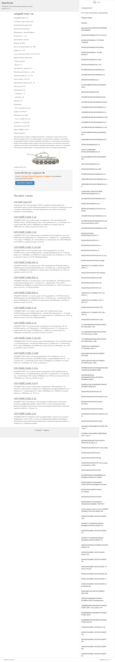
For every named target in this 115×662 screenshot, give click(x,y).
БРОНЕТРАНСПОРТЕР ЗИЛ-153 (91, 391)
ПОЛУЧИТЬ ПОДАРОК (25, 183)
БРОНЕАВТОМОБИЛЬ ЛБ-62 (90, 203)
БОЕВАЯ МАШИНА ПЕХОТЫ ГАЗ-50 (93, 627)
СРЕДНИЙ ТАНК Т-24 (25, 217)
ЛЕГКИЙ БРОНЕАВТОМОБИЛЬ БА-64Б (94, 228)
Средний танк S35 (23, 202)
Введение (84, 23)
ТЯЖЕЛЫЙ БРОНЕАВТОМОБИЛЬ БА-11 (94, 179)
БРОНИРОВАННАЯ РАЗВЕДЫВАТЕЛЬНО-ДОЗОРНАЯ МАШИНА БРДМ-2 (92, 377)
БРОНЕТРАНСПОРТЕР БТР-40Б (91, 283)
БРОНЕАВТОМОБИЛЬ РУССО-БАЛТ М (94, 35)
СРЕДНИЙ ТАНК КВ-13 (26, 262)
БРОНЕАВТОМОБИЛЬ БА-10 (90, 164)
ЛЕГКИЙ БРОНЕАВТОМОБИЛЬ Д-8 (92, 69)
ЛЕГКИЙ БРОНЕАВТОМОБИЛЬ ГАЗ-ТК (94, 127)
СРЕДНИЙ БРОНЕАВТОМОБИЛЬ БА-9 (93, 122)
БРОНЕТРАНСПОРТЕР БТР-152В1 (92, 319)
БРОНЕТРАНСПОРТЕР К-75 (90, 240)
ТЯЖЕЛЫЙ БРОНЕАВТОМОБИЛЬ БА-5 (94, 139)
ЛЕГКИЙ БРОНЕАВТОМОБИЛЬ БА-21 (93, 174)
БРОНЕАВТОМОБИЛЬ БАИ (90, 92)
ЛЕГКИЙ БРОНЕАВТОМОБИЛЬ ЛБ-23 (93, 198)
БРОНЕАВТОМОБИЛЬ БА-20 (90, 144)
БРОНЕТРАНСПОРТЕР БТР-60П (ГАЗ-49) (94, 396)
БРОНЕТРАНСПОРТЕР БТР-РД (91, 458)
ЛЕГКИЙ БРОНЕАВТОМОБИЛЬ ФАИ (93, 97)
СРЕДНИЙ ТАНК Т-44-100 (27, 338)
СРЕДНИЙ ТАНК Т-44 (25, 323)
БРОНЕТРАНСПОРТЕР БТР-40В (91, 278)
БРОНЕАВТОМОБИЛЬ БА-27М (91, 64)
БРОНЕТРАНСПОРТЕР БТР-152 (91, 288)
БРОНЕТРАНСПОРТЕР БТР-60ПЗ (91, 421)
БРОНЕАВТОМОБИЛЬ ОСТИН (91, 59)
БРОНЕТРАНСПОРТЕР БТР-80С (91, 497)
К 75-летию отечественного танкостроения (94, 13)
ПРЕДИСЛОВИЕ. (86, 18)
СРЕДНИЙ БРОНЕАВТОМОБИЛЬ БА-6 (93, 112)
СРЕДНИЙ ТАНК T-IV (25, 413)
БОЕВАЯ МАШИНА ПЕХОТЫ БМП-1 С (94, 579)
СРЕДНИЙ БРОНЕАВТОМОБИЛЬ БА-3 (93, 107)
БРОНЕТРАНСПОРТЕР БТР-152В (91, 307)
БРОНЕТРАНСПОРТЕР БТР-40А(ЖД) (93, 273)
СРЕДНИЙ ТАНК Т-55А (26, 368)
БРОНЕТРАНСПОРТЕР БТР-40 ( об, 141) (94, 255)
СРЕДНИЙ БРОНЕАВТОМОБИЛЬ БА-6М (94, 117)
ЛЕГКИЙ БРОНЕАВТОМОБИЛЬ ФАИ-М (94, 102)
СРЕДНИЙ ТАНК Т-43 (25, 307)
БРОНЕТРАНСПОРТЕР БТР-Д (90, 453)
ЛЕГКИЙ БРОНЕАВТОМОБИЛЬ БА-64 (93, 216)
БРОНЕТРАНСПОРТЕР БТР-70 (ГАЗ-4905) (94, 448)
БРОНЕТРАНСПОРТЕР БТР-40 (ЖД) (92, 260)
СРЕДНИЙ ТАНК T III (25, 398)
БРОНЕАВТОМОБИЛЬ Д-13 (90, 80)
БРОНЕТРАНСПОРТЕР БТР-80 (91, 470)
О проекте (38, 430)
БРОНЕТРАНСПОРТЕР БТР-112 (91, 245)
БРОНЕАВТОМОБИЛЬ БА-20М (91, 169)
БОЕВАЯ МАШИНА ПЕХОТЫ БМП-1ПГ (94, 574)
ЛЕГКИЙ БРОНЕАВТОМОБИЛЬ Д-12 (93, 75)
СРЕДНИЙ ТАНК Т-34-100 (27, 247)
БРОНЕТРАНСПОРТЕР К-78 (90, 250)
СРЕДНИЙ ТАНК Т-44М (26, 353)
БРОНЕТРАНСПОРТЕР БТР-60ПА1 (92, 409)
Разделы (46, 430)
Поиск (96, 2)
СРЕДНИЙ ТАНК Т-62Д (26, 383)
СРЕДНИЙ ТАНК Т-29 (25, 232)
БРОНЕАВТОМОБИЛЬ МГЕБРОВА (92, 47)
